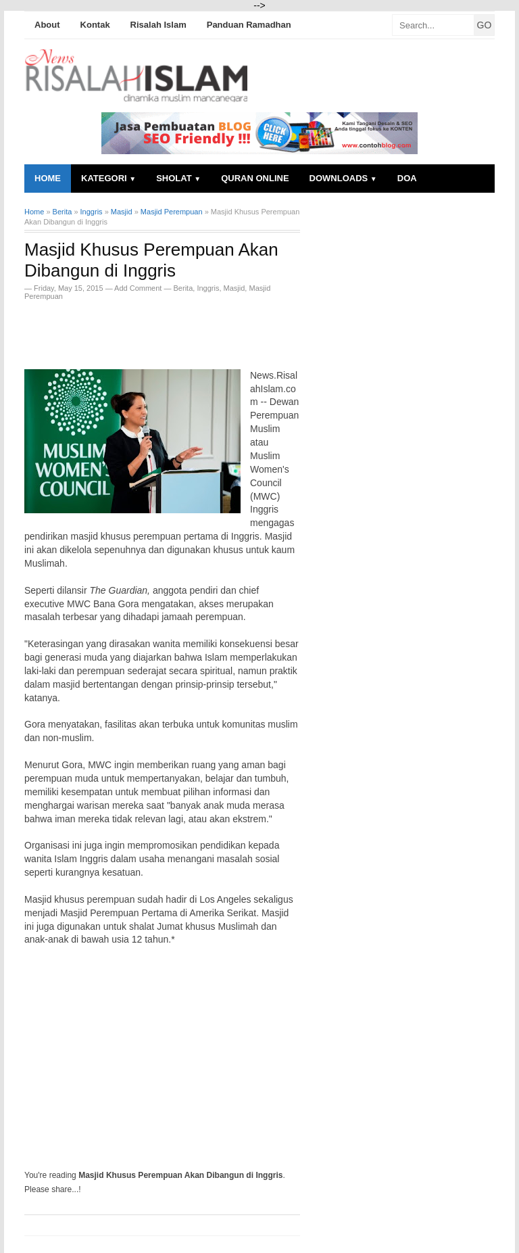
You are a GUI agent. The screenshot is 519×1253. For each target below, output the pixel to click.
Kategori (108, 178)
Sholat (178, 178)
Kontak (95, 25)
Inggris (208, 288)
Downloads (343, 178)
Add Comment (139, 288)
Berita (183, 288)
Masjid (234, 288)
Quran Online (255, 178)
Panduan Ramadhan (249, 25)
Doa (407, 178)
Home (47, 178)
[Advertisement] (182, 330)
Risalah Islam (158, 25)
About (47, 25)
